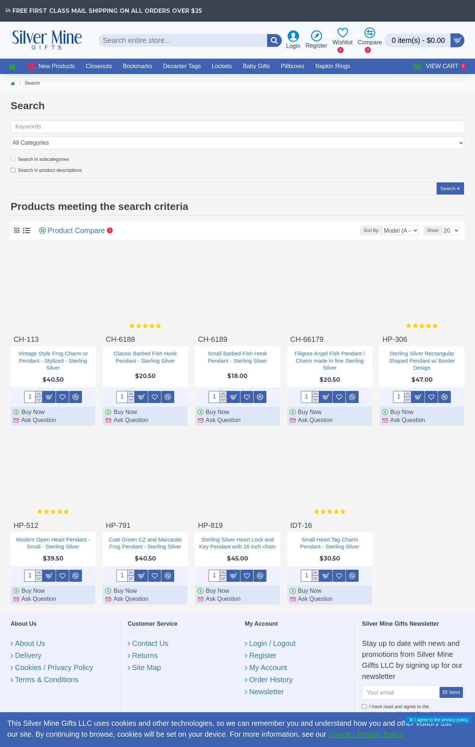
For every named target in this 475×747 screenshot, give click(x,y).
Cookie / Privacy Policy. (366, 734)
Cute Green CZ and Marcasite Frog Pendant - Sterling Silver (145, 534)
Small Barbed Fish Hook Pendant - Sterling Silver (237, 348)
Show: (433, 221)
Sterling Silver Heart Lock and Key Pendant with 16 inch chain (237, 534)
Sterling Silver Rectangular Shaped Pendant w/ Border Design (422, 351)
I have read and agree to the (410, 701)
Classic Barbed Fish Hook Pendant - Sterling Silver (145, 348)
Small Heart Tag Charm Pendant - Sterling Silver (329, 534)
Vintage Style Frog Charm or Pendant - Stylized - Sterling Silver (53, 351)
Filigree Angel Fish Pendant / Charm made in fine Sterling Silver (330, 351)
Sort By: (351, 221)
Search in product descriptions (46, 154)
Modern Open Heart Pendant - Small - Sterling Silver (53, 534)
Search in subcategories (40, 143)
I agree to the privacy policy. (441, 719)
